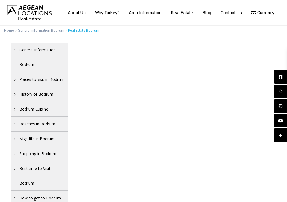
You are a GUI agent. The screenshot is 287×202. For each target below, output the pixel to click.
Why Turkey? (107, 12)
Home (9, 30)
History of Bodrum (36, 94)
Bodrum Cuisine (33, 109)
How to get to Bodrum (40, 198)
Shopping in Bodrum (37, 153)
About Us (77, 12)
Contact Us (231, 12)
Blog (206, 12)
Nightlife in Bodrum (37, 138)
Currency (262, 12)
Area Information (145, 12)
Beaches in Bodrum (37, 124)
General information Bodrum (41, 30)
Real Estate (182, 12)
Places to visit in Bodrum (41, 79)
